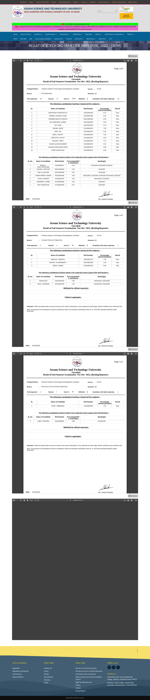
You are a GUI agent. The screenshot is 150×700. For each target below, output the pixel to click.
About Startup (132, 2)
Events (46, 671)
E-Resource (79, 39)
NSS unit (69, 39)
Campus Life (58, 39)
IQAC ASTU (102, 39)
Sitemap (75, 2)
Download (23, 2)
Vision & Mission (25, 34)
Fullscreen (133, 56)
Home (15, 34)
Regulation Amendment (21, 671)
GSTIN (46, 683)
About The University (42, 2)
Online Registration (64, 2)
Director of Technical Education (86, 668)
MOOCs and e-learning (119, 2)
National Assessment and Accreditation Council (89, 678)
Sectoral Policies (18, 677)
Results (54, 2)
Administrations (51, 34)
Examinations (65, 34)
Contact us (84, 2)
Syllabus (98, 34)
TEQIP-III (130, 34)
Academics (38, 34)
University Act (17, 674)
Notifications (77, 34)
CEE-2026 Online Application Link (75, 24)
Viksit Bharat (91, 39)
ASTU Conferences (103, 2)
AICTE (15, 39)
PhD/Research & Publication (114, 34)
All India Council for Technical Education (89, 671)
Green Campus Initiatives (43, 39)
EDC (31, 39)
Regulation (88, 34)
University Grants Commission (86, 674)
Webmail (92, 2)
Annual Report (80, 691)
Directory (47, 680)
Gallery (31, 2)
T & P (110, 39)
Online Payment (126, 16)
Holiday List (48, 668)
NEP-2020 (23, 39)
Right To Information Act (84, 682)
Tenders (78, 688)
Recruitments (48, 677)
